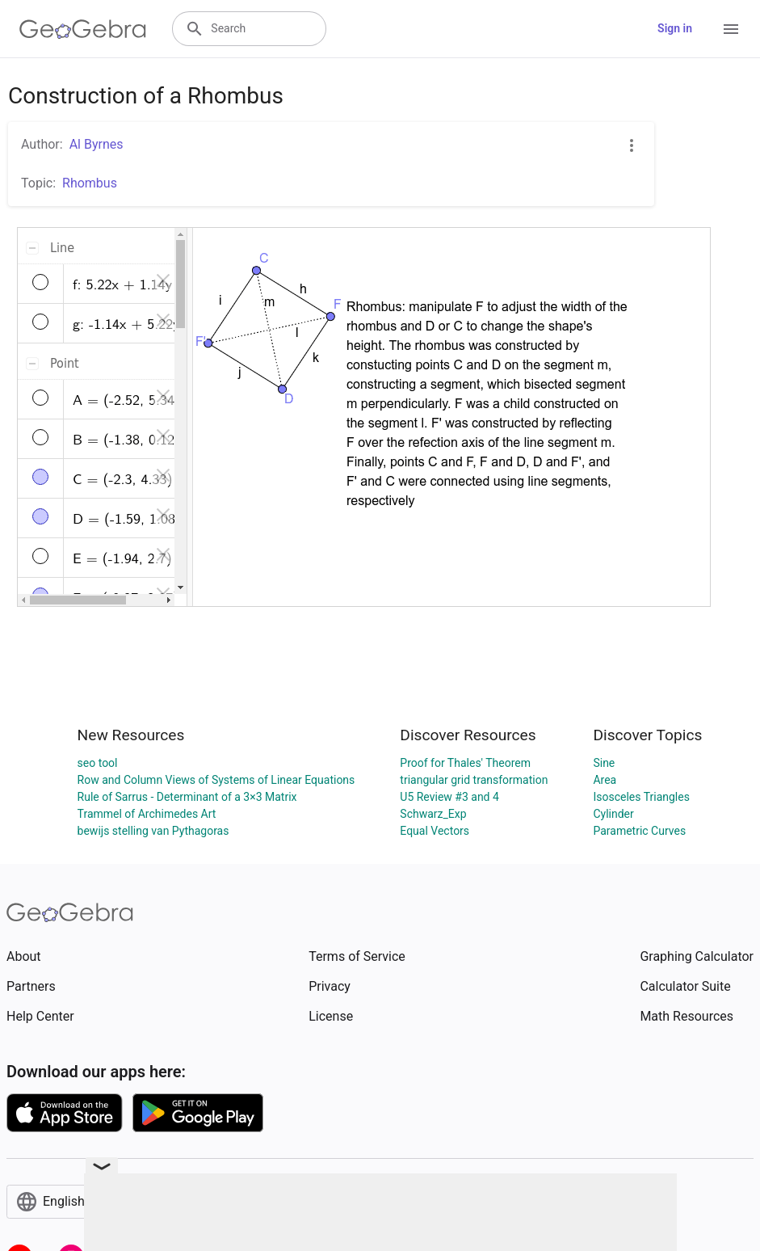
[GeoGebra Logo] (82, 29)
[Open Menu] (731, 29)
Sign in (674, 28)
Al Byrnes (96, 144)
